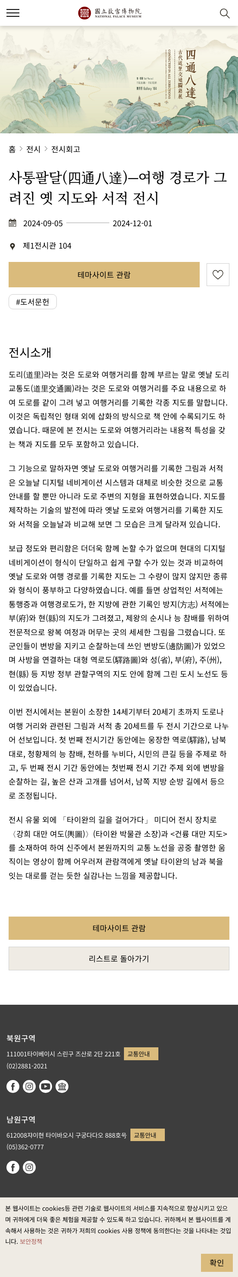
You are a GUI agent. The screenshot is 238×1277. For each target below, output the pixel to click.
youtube (45, 1086)
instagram (29, 1086)
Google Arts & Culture (62, 1086)
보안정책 (31, 1241)
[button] (204, 13)
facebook (12, 1086)
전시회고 (65, 148)
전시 (33, 148)
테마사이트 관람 (104, 274)
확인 (217, 1262)
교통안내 (138, 1053)
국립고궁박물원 (109, 13)
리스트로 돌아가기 (119, 958)
